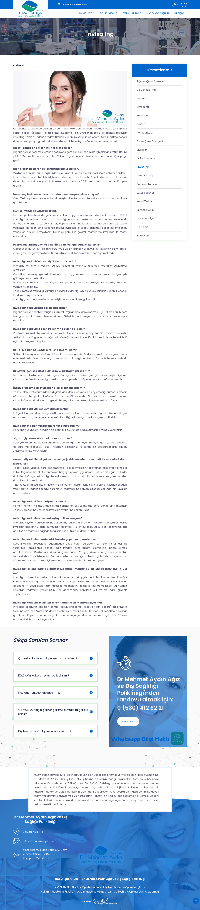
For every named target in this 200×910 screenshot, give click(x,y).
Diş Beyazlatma (146, 90)
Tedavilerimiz (132, 13)
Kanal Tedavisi (145, 201)
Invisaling (143, 167)
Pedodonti (143, 115)
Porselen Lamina (147, 184)
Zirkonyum (143, 235)
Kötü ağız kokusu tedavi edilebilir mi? (55, 675)
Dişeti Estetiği (145, 175)
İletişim (179, 13)
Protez (141, 124)
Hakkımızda (86, 13)
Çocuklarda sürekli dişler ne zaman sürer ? (55, 658)
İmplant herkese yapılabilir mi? (55, 693)
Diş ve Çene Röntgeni (150, 141)
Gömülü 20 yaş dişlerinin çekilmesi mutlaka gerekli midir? (55, 712)
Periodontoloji (145, 132)
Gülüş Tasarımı (146, 158)
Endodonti (143, 150)
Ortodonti (143, 107)
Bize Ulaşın (128, 721)
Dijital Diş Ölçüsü (146, 218)
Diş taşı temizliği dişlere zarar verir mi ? (55, 731)
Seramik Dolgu (145, 210)
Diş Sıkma (142, 227)
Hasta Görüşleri (158, 13)
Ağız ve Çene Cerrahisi (151, 81)
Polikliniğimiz (109, 13)
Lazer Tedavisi (145, 193)
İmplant (141, 98)
